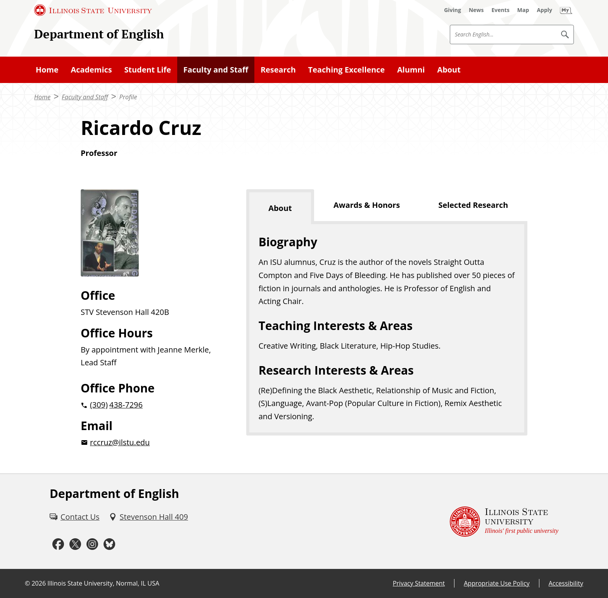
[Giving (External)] (452, 10)
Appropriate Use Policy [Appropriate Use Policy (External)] (496, 583)
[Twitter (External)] (75, 544)
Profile (128, 97)
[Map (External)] (523, 10)
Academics (91, 69)
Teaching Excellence (346, 69)
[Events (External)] (500, 10)
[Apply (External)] (544, 10)
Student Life (147, 69)
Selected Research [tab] (473, 205)
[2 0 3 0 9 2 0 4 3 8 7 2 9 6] (151, 404)
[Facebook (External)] (58, 544)
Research (278, 69)
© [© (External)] (27, 583)
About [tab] (280, 208)
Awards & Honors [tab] (366, 205)
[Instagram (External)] (92, 544)
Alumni (411, 69)
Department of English (99, 34)
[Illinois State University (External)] (93, 10)
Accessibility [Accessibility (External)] (566, 583)
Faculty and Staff (215, 69)
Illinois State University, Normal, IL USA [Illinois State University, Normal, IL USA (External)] (103, 583)
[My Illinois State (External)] (566, 10)
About (448, 69)
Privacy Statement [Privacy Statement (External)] (419, 583)
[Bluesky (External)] (109, 544)
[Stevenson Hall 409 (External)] (148, 517)
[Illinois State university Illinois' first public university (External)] (504, 521)
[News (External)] (476, 10)
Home (47, 69)
